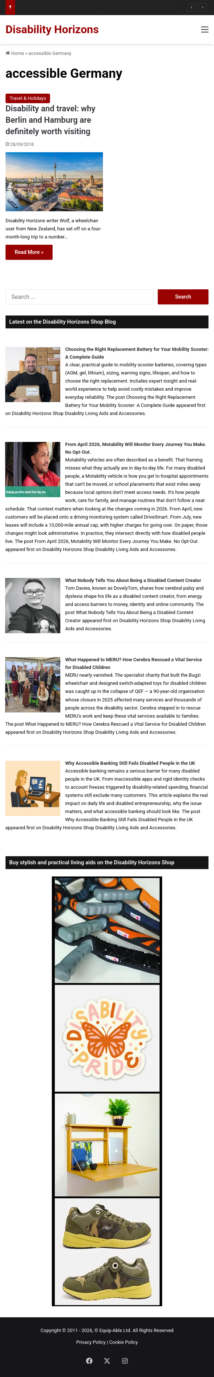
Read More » (29, 252)
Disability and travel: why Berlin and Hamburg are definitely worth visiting (50, 120)
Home (15, 53)
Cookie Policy (123, 1342)
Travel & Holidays (28, 98)
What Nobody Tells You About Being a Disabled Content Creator (133, 580)
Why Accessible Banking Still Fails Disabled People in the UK (130, 763)
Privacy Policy (91, 1342)
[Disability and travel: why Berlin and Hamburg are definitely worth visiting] (54, 181)
